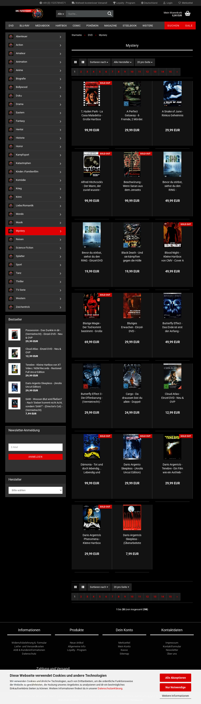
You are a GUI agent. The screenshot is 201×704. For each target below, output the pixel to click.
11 (139, 71)
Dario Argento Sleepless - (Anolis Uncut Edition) (132, 468)
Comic (76, 25)
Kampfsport (18, 155)
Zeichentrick (19, 307)
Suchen (173, 25)
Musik (15, 222)
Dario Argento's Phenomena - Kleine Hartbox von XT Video (92, 539)
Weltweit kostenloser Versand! (89, 3)
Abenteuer (17, 37)
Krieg (15, 189)
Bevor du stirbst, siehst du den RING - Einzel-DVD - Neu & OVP (92, 256)
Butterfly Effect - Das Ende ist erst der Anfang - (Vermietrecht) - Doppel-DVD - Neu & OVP (172, 327)
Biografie (17, 79)
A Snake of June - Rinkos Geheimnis (172, 113)
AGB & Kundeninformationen (29, 649)
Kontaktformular (172, 646)
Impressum (171, 642)
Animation (17, 62)
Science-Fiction (20, 248)
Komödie (17, 180)
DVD (11, 25)
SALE (189, 25)
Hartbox (61, 25)
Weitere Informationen (175, 695)
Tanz (14, 273)
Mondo (16, 214)
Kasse (124, 649)
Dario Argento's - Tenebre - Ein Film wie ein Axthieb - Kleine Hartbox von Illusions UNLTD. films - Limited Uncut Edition (172, 468)
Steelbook (130, 25)
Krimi (15, 197)
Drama (15, 104)
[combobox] (99, 62)
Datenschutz (29, 653)
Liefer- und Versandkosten (29, 646)
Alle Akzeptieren (175, 677)
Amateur (16, 53)
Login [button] (168, 3)
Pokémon (92, 25)
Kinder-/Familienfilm (23, 172)
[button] (149, 3)
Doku (15, 96)
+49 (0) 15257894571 (53, 3)
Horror (15, 146)
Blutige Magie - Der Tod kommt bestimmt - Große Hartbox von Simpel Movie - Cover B (91, 327)
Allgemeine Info (76, 646)
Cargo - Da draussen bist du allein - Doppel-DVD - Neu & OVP (132, 398)
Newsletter (172, 649)
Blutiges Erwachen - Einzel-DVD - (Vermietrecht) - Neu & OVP (132, 327)
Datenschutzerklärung (110, 688)
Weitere (148, 25)
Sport (15, 265)
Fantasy (16, 121)
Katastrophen (19, 163)
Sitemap (124, 653)
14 (162, 71)
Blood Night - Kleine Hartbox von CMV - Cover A (172, 256)
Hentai (15, 130)
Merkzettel (185, 3)
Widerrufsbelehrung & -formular (29, 642)
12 (147, 71)
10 (132, 71)
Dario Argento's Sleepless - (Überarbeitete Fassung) (132, 539)
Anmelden (35, 456)
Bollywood (17, 87)
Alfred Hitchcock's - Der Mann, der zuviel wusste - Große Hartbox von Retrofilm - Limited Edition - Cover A (92, 186)
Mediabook (42, 25)
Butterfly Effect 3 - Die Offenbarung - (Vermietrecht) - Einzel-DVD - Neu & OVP (92, 398)
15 (170, 71)
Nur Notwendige (175, 687)
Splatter (16, 256)
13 (154, 71)
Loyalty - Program (124, 3)
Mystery (16, 231)
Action (15, 45)
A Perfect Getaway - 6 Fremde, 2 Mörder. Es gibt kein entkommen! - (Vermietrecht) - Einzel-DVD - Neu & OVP (132, 115)
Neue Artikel (76, 642)
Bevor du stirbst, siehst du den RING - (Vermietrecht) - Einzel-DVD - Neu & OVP (172, 186)
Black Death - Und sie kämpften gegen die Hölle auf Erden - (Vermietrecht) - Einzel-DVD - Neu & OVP (132, 256)
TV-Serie (17, 290)
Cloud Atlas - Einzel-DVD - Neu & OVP (172, 397)
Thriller (16, 282)
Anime (15, 70)
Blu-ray (24, 25)
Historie (16, 138)
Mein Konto (124, 646)
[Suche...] (61, 13)
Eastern (16, 113)
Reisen (16, 239)
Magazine (110, 25)
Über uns (172, 653)
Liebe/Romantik (21, 206)
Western (16, 298)
